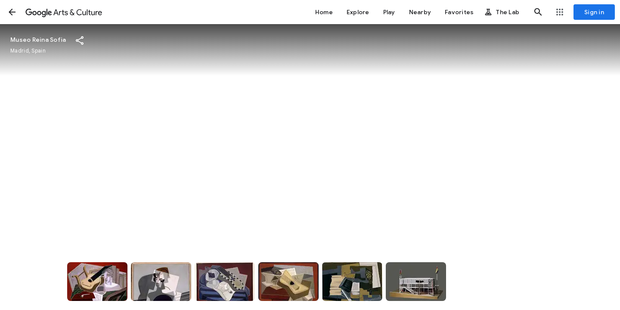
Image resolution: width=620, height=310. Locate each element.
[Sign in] (594, 12)
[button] (12, 12)
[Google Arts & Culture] (63, 12)
